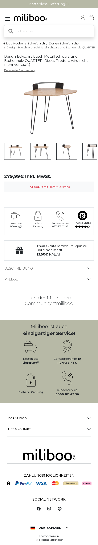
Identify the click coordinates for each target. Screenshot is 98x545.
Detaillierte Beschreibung (20, 70)
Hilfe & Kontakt (18, 429)
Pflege (11, 279)
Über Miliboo (17, 418)
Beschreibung (18, 268)
